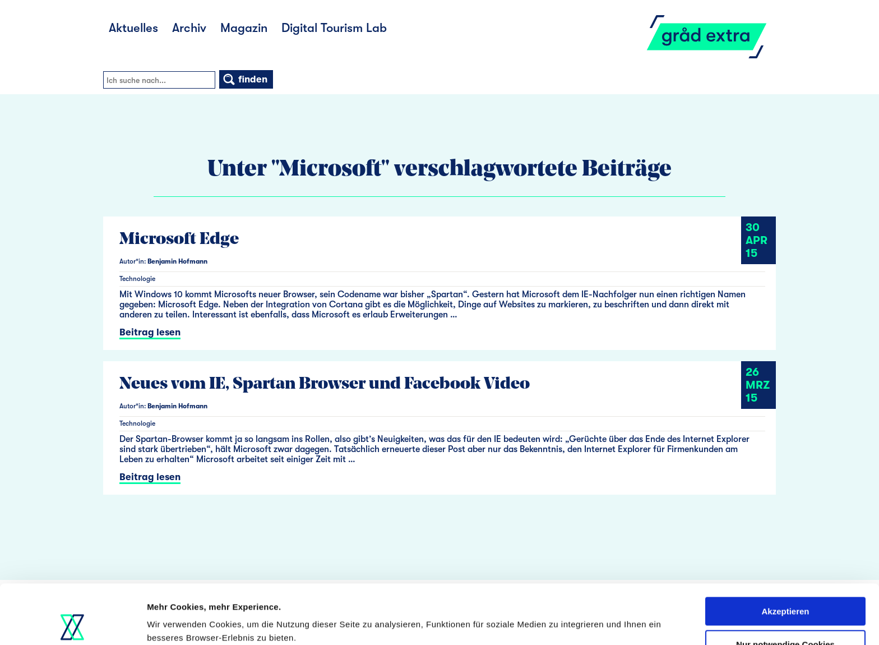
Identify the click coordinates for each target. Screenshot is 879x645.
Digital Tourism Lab (334, 28)
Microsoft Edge (179, 239)
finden (244, 79)
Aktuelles (133, 28)
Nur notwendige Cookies (785, 584)
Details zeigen (175, 623)
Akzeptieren (785, 552)
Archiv (189, 28)
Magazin (243, 28)
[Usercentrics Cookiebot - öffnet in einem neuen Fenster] (73, 623)
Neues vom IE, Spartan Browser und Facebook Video (324, 384)
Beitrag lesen (150, 332)
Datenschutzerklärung (539, 592)
